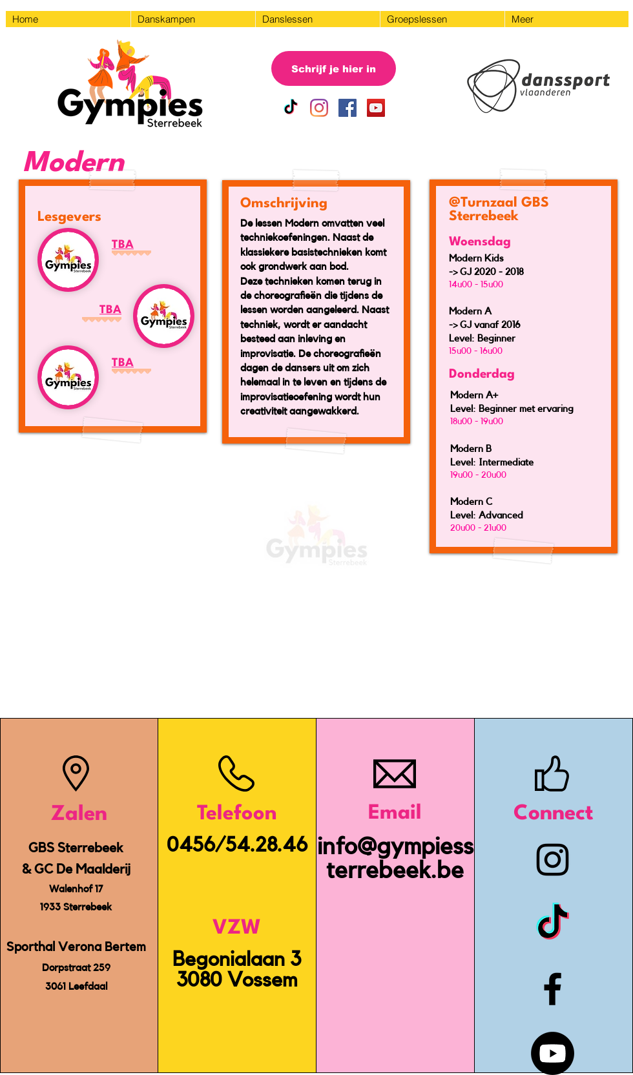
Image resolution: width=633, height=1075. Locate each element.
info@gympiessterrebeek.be (395, 859)
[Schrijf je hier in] (333, 68)
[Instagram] (319, 108)
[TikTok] (291, 108)
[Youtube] (552, 1053)
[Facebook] (552, 988)
